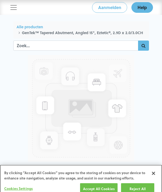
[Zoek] (143, 46)
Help (142, 7)
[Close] (153, 176)
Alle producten (29, 27)
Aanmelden (109, 7)
